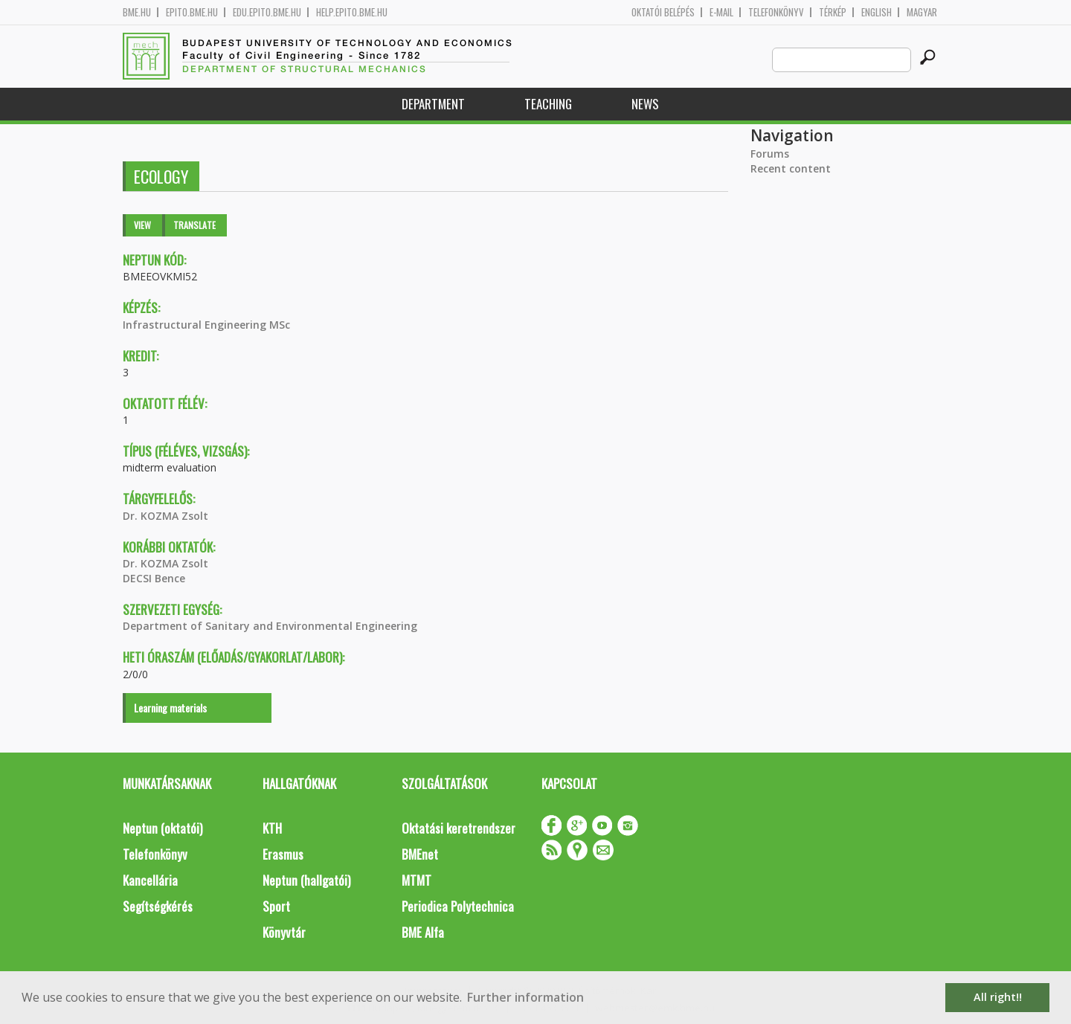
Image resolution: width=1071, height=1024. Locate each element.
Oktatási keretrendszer (458, 828)
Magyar (922, 12)
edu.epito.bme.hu (267, 12)
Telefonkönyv (776, 12)
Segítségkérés (158, 906)
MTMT (416, 880)
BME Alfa (423, 932)
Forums (769, 153)
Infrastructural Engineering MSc (206, 325)
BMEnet (420, 854)
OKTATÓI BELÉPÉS (663, 12)
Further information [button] (525, 997)
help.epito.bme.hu (351, 12)
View (142, 225)
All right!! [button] (998, 997)
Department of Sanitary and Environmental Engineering (270, 626)
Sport (276, 906)
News (645, 103)
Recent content (790, 168)
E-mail (721, 12)
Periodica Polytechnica (458, 906)
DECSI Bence (154, 578)
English (876, 12)
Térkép (832, 12)
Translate (194, 225)
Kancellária (150, 880)
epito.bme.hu (192, 12)
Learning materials (170, 707)
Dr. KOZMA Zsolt (165, 516)
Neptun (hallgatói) (306, 880)
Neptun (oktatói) (162, 828)
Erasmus (283, 854)
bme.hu (137, 12)
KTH (272, 828)
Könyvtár (284, 932)
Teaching (548, 103)
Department (433, 103)
